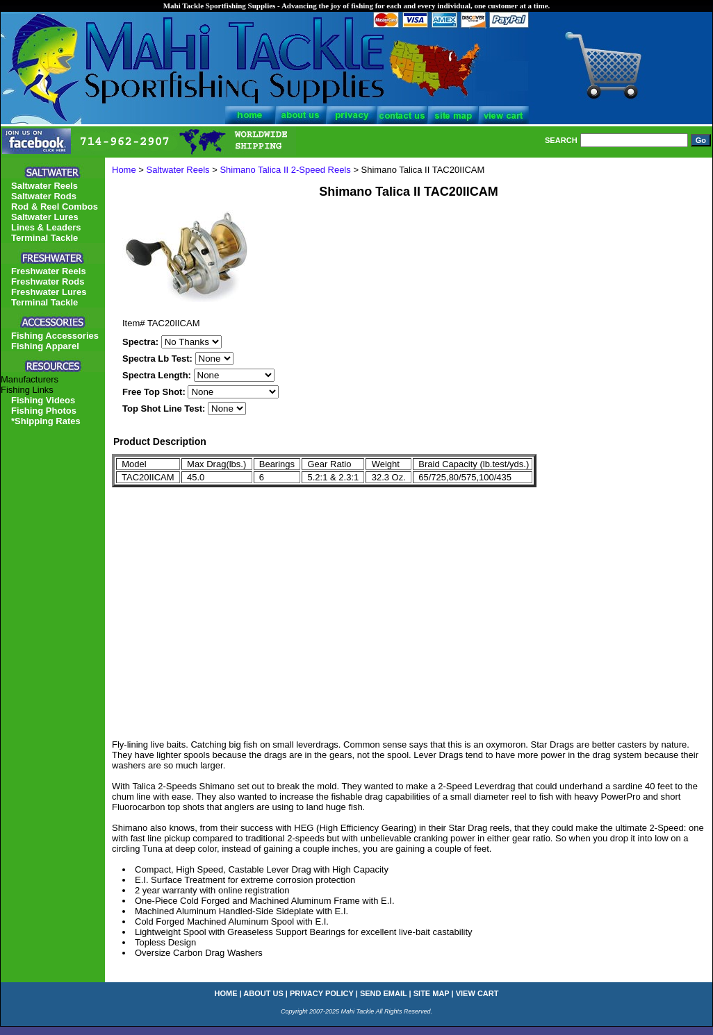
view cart (477, 993)
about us (263, 993)
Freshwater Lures (48, 292)
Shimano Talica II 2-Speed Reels (285, 170)
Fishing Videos (43, 400)
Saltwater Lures (45, 217)
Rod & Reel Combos (54, 206)
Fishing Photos (43, 410)
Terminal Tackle (44, 238)
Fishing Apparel (45, 346)
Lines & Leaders (46, 227)
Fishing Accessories (55, 335)
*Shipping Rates (46, 421)
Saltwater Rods (43, 196)
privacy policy (322, 993)
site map (431, 993)
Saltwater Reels (178, 170)
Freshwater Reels (48, 271)
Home (124, 170)
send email (383, 993)
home (226, 993)
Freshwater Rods (47, 281)
